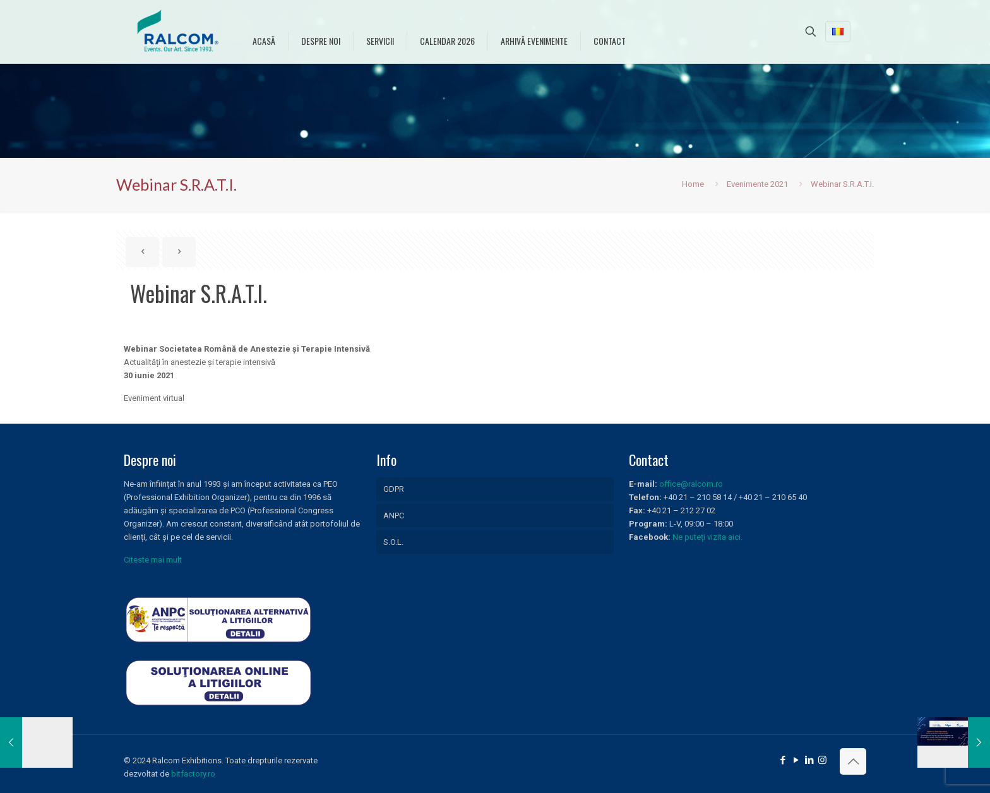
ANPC (393, 515)
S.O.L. (393, 542)
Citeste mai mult (153, 559)
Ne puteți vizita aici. (707, 537)
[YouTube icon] (796, 760)
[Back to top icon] (853, 761)
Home (693, 184)
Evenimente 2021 (757, 184)
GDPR (393, 489)
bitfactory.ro (193, 773)
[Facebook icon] (782, 760)
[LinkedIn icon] (809, 760)
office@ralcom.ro (691, 484)
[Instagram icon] (822, 760)
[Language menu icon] (837, 31)
